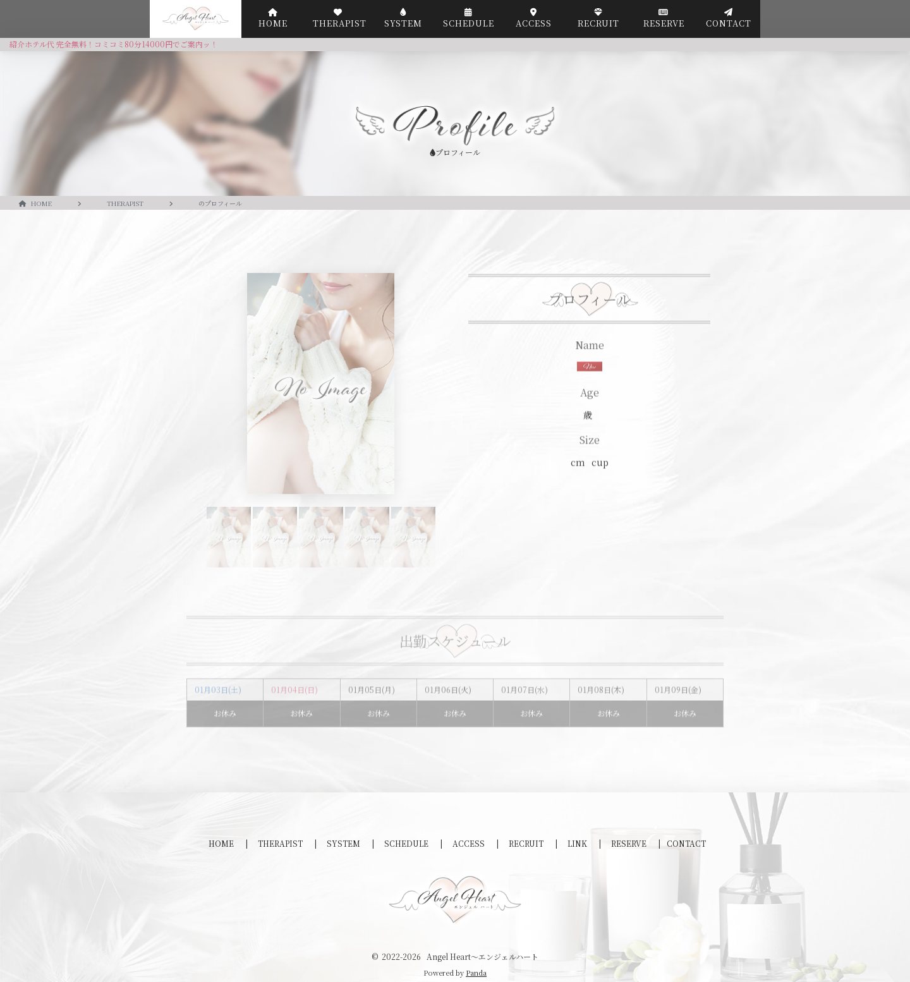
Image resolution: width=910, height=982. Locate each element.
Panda (476, 972)
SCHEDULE (407, 843)
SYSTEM (344, 843)
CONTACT (686, 843)
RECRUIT (527, 843)
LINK (578, 843)
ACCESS (469, 843)
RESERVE (629, 843)
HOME (222, 843)
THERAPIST (281, 843)
